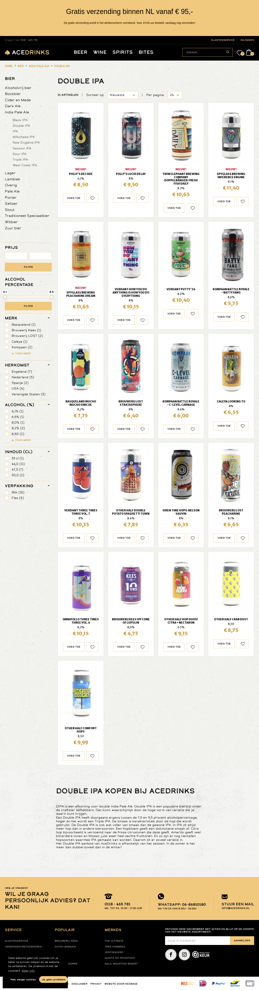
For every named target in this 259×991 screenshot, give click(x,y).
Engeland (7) (22, 371)
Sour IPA (20, 154)
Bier (10, 78)
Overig (11, 185)
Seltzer (11, 203)
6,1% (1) (17, 411)
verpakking (19, 486)
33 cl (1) (18, 458)
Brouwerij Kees (66, 940)
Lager (10, 172)
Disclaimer (79, 983)
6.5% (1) (18, 417)
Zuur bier (13, 228)
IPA (15, 131)
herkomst (17, 365)
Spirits (122, 52)
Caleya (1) (19, 341)
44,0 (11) (18, 464)
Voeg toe (73, 198)
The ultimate (114, 940)
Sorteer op (95, 95)
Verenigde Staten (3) (28, 394)
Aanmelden (242, 940)
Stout (10, 209)
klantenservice (223, 40)
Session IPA (22, 148)
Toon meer (23, 353)
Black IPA (20, 120)
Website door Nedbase (121, 983)
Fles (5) (18, 498)
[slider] (5, 297)
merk (11, 318)
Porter (11, 197)
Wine (100, 52)
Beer (80, 52)
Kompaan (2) (22, 347)
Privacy (96, 983)
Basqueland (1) (23, 324)
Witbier (11, 221)
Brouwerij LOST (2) (27, 336)
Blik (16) (18, 492)
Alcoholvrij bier (18, 87)
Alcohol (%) (19, 404)
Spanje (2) (20, 383)
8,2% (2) (18, 428)
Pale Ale (12, 191)
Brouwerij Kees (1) (26, 330)
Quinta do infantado (120, 957)
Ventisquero (114, 952)
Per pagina (155, 95)
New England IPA (26, 142)
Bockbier (13, 93)
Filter (28, 267)
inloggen (247, 40)
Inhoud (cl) (19, 451)
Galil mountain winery (121, 963)
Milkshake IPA (24, 137)
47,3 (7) (17, 469)
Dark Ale (13, 106)
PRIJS (11, 247)
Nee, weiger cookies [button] (23, 979)
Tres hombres (115, 946)
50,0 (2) (18, 475)
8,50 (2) (18, 434)
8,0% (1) (18, 422)
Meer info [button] (28, 971)
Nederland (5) (23, 377)
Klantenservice (16, 940)
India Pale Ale (17, 112)
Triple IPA (20, 159)
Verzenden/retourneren (23, 946)
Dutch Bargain (65, 946)
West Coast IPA (25, 165)
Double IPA (21, 125)
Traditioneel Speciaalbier (27, 215)
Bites (146, 52)
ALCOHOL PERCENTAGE (19, 281)
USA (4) (18, 388)
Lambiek (12, 179)
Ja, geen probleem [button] (53, 979)
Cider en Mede (18, 100)
